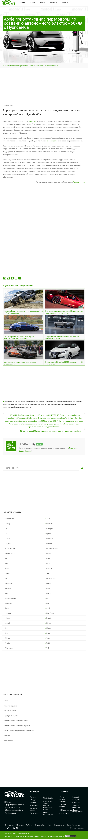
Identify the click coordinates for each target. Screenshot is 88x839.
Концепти (76, 800)
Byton (48, 534)
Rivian (48, 623)
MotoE (5, 701)
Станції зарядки (62, 801)
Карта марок (59, 825)
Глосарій (75, 797)
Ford (5, 563)
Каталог (33, 797)
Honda (6, 568)
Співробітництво (73, 825)
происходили (52, 141)
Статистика (64, 813)
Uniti (47, 643)
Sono (47, 633)
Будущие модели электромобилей (46, 404)
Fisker (48, 558)
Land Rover (8, 583)
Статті (61, 797)
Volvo (47, 648)
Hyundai (48, 568)
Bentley (6, 524)
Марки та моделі (33, 809)
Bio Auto (49, 524)
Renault (6, 623)
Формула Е (7, 736)
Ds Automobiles (51, 548)
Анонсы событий (9, 711)
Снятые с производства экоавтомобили (18, 731)
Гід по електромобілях (65, 810)
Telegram (72, 448)
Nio (47, 603)
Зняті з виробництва (48, 813)
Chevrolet (49, 539)
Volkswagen (8, 648)
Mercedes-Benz (9, 598)
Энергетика (8, 741)
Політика (19, 825)
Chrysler (7, 544)
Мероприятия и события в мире (15, 721)
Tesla (47, 638)
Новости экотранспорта (19, 66)
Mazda (48, 593)
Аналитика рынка (10, 706)
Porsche (48, 618)
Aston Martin (8, 519)
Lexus (48, 583)
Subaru (6, 638)
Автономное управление (44, 401)
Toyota (6, 643)
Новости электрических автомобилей (44, 66)
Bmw (5, 529)
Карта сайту (40, 825)
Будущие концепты (10, 716)
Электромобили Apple (23, 407)
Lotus (47, 588)
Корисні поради (62, 805)
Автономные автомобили (63, 401)
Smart (6, 633)
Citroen (48, 544)
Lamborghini (50, 578)
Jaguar (6, 573)
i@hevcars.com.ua (77, 828)
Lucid (5, 593)
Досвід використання (77, 811)
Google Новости (25, 451)
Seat (5, 628)
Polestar (7, 618)
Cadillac (6, 539)
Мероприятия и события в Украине (16, 726)
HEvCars (6, 66)
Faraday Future (9, 553)
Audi (47, 519)
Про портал (9, 825)
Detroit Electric (9, 548)
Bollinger (49, 529)
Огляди (33, 800)
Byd (5, 534)
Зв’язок (29, 825)
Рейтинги (76, 803)
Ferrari (48, 553)
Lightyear (7, 588)
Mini (47, 598)
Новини (33, 803)
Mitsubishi (7, 603)
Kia (5, 578)
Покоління (34, 813)
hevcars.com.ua (79, 182)
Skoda (48, 628)
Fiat (5, 558)
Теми (49, 825)
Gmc (47, 563)
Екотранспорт (35, 805)
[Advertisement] (44, 87)
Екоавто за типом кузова (48, 798)
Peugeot (7, 613)
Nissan (6, 608)
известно (32, 121)
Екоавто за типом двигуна (47, 803)
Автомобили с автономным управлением (20, 401)
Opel (47, 608)
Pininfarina (49, 613)
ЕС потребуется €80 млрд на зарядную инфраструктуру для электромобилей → (52, 431)
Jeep (47, 573)
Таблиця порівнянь (76, 806)
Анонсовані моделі (47, 809)
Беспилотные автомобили (24, 404)
